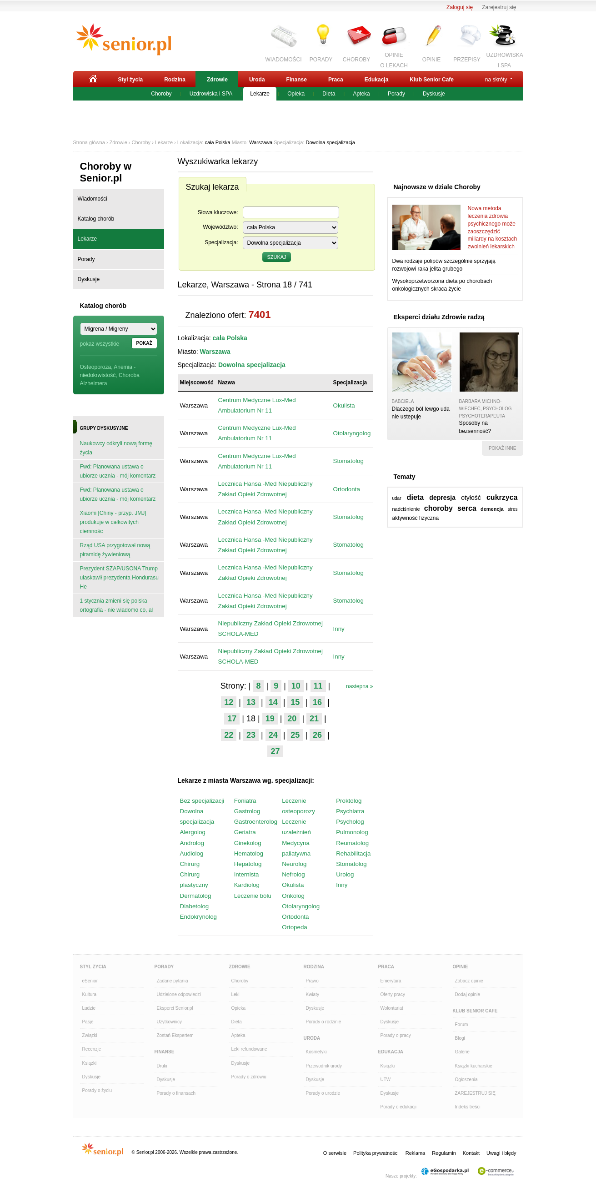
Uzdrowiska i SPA (211, 94)
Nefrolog (293, 874)
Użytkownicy (169, 1021)
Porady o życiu (97, 1090)
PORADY (321, 59)
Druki (162, 1065)
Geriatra (245, 832)
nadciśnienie (406, 509)
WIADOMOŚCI (283, 59)
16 (317, 702)
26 (317, 735)
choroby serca (450, 508)
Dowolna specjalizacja (330, 142)
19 (270, 718)
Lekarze (260, 94)
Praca (335, 79)
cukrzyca (502, 497)
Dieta (328, 94)
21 (314, 718)
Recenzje (91, 1049)
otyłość (471, 497)
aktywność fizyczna (415, 518)
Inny (339, 628)
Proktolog (348, 800)
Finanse (296, 79)
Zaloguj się (459, 7)
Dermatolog (195, 895)
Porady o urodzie (323, 1093)
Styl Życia (93, 966)
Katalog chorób (96, 219)
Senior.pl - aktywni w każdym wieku (123, 39)
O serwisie (334, 1153)
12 (228, 702)
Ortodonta (346, 489)
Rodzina (174, 79)
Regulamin (444, 1153)
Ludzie (88, 1008)
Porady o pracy (396, 1035)
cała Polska (217, 142)
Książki (89, 1063)
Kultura (89, 994)
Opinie (460, 966)
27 (275, 751)
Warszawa (260, 142)
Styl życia (130, 79)
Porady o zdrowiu (248, 1076)
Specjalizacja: (221, 242)
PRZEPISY (466, 59)
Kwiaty (312, 994)
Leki (235, 994)
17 (231, 718)
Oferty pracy (393, 994)
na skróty (496, 79)
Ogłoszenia (466, 1079)
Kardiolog (247, 884)
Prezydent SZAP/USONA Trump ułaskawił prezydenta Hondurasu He (119, 577)
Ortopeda (294, 927)
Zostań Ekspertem (175, 1035)
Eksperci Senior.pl (175, 1008)
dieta (415, 497)
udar (396, 498)
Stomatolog (348, 461)
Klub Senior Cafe (432, 79)
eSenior (90, 980)
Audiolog (192, 853)
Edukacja (377, 79)
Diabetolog (194, 906)
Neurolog (294, 864)
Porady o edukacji (399, 1106)
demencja (492, 509)
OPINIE (431, 59)
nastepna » (359, 686)
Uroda (257, 79)
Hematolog (248, 853)
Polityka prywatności (376, 1153)
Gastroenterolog (256, 821)
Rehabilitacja (353, 853)
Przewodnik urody (324, 1065)
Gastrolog (247, 811)
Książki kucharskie (473, 1065)
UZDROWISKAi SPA (504, 59)
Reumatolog (352, 843)
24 (273, 735)
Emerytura (391, 980)
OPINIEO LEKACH (394, 59)
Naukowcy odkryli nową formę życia (116, 448)
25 (295, 735)
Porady (396, 94)
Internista (246, 874)
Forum (461, 1024)
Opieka (296, 94)
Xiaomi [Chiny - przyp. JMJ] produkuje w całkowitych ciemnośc (113, 522)
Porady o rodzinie (323, 1021)
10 (296, 685)
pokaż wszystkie (100, 344)
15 (295, 702)
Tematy (405, 476)
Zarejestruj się (499, 7)
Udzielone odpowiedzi (179, 994)
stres (513, 509)
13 (250, 702)
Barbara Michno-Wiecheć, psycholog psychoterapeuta (485, 408)
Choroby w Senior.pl (106, 172)
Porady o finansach (176, 1093)
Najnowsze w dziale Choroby (437, 187)
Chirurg (190, 864)
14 (273, 702)
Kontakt (471, 1153)
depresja (442, 497)
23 (250, 735)
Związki (89, 1035)
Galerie (462, 1051)
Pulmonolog (352, 832)
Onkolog (293, 895)
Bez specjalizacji (202, 800)
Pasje (88, 1021)
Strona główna (89, 142)
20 (291, 718)
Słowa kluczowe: (218, 212)
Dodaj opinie (468, 994)
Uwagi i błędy (501, 1153)
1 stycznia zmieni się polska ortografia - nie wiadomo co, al (116, 605)
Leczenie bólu (252, 895)
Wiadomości (92, 199)
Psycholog (350, 821)
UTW (386, 1079)
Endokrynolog (198, 916)
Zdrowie (217, 79)
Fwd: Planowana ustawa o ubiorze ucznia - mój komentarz (118, 471)
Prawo (312, 980)
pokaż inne (502, 448)
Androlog (192, 843)
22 (228, 735)
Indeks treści (468, 1106)
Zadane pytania (172, 980)
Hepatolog (248, 864)
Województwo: (220, 227)
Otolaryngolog (352, 433)
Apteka (361, 94)
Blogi (460, 1038)
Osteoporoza (95, 367)
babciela (403, 401)
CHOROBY (357, 59)
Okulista (344, 405)
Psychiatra (350, 811)
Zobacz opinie (469, 980)
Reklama (415, 1153)
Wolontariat (392, 1008)
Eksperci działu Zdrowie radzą (439, 317)
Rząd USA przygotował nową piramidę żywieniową (115, 550)
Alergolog (192, 832)
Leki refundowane (249, 1049)
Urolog (345, 874)
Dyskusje (434, 94)
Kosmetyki (316, 1051)
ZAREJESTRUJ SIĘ (475, 1093)
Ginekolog (247, 843)
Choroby (161, 94)
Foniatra (245, 800)
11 (318, 685)
